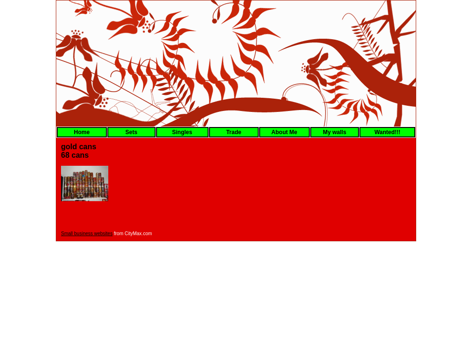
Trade (233, 132)
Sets (131, 132)
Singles (182, 132)
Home (81, 132)
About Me (284, 132)
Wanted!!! (388, 132)
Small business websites (87, 233)
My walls (334, 132)
